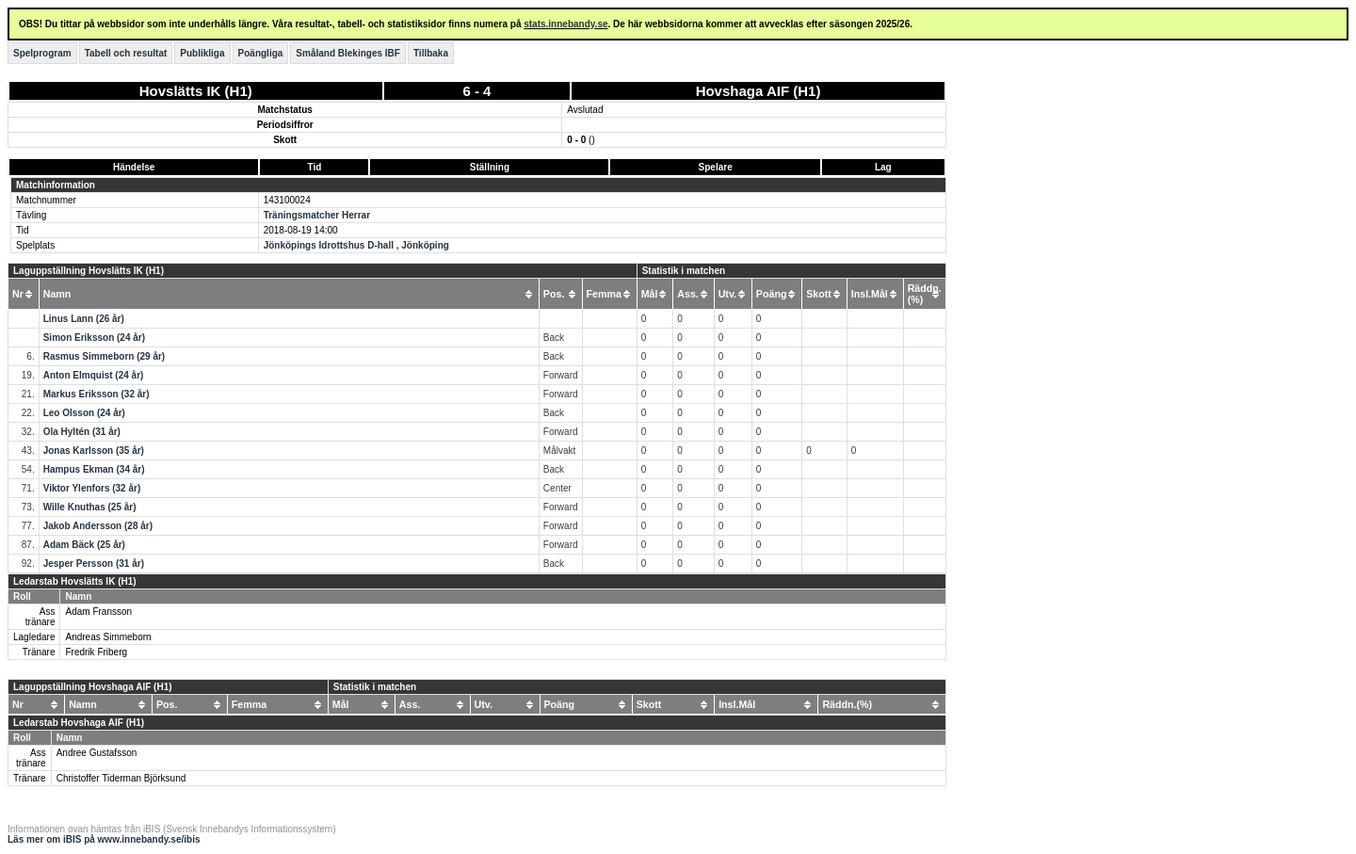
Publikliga (202, 53)
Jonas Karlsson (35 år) (93, 450)
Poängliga (260, 53)
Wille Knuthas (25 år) (90, 507)
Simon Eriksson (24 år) (94, 337)
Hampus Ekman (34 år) (94, 469)
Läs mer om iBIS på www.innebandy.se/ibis (104, 839)
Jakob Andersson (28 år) (98, 526)
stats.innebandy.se (565, 24)
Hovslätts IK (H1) (195, 91)
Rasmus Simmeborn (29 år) (104, 356)
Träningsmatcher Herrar (317, 215)
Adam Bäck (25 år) (84, 545)
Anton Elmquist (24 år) (93, 375)
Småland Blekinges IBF (348, 53)
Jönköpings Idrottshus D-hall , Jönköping (356, 245)
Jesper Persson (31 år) (93, 563)
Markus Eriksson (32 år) (96, 394)
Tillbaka (430, 53)
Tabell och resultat (126, 53)
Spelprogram (42, 53)
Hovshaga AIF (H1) (758, 91)
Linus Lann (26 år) (83, 319)
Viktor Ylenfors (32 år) (92, 488)
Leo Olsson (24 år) (84, 413)
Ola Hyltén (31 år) (82, 432)
